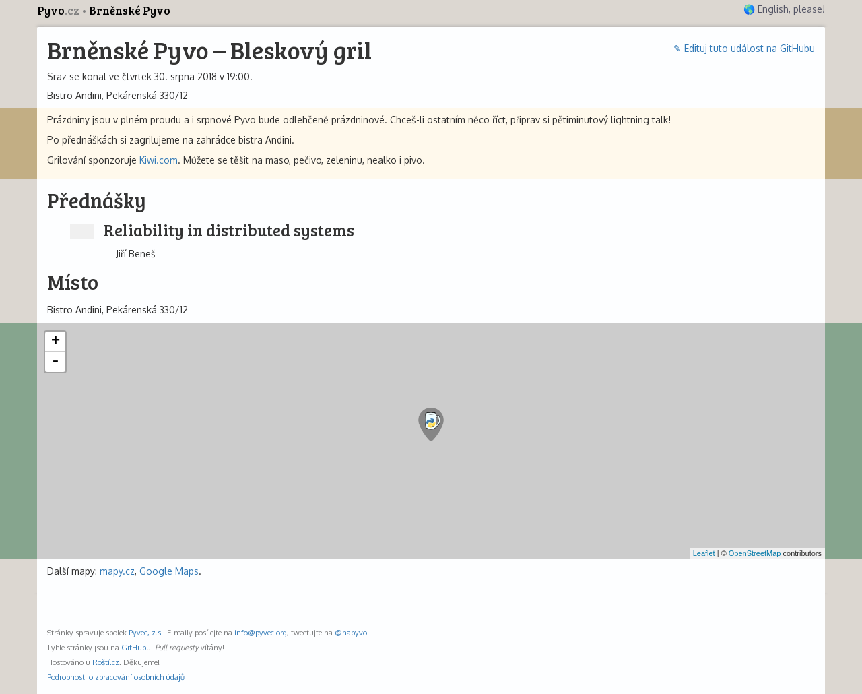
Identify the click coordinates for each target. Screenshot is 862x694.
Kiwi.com (158, 160)
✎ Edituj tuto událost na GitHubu (744, 48)
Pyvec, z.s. (146, 632)
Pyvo (59, 10)
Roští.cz (105, 662)
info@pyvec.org (260, 632)
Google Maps (169, 571)
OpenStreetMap (755, 553)
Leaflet (704, 553)
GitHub (133, 647)
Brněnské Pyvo (129, 10)
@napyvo (351, 632)
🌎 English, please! (784, 9)
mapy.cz (117, 571)
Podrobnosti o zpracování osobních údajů (116, 677)
